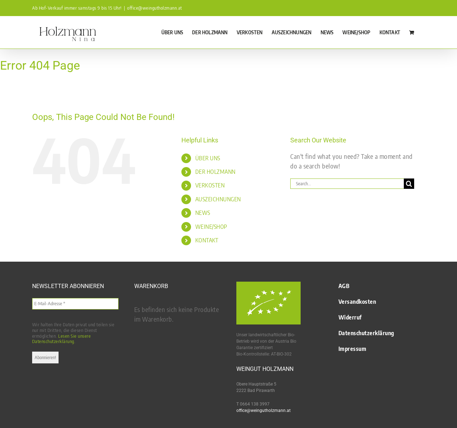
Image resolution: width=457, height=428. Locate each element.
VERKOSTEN (210, 185)
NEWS (202, 212)
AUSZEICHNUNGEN (218, 199)
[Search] (409, 183)
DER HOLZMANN (215, 171)
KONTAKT (207, 240)
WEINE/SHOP (211, 226)
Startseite (7, 84)
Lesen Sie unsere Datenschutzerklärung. (61, 338)
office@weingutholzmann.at (154, 8)
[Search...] (347, 183)
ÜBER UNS (207, 158)
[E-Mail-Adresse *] (75, 303)
